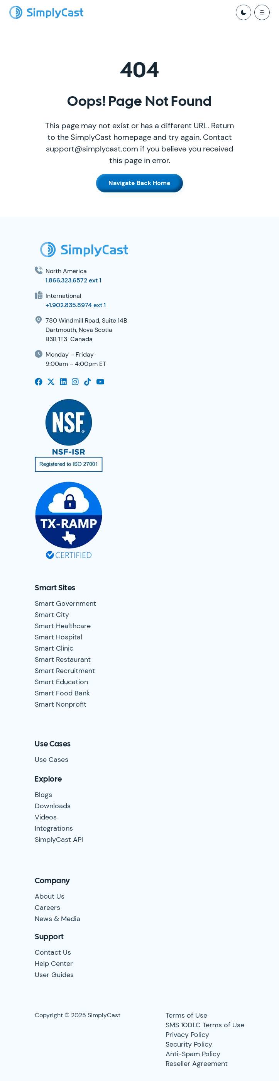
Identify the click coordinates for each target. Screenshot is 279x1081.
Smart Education (61, 682)
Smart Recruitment (65, 670)
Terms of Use (186, 1015)
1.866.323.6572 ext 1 (73, 280)
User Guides (54, 974)
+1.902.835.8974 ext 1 (76, 305)
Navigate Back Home (139, 183)
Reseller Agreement (197, 1063)
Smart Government (65, 603)
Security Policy (189, 1044)
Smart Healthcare (63, 626)
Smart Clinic (54, 648)
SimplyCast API (59, 839)
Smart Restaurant (63, 659)
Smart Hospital (58, 637)
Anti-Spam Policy (193, 1054)
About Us (49, 896)
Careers (47, 907)
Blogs (43, 794)
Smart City (52, 614)
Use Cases (51, 759)
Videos (46, 817)
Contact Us (53, 952)
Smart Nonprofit (60, 704)
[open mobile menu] (262, 12)
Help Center (54, 963)
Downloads (53, 806)
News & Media (57, 918)
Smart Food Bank (62, 693)
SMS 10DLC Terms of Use (205, 1025)
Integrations (54, 828)
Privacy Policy (187, 1034)
